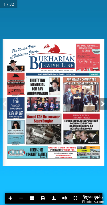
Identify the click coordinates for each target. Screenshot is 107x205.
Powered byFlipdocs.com (93, 199)
